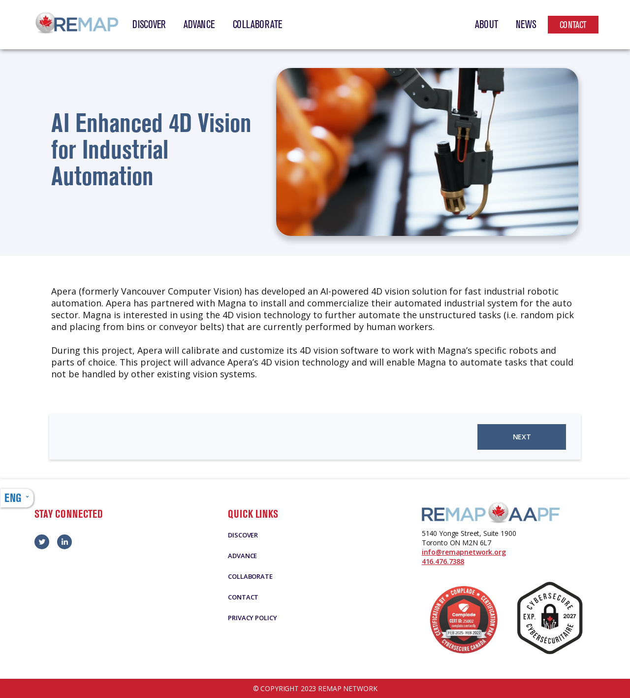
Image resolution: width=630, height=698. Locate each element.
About (486, 24)
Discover (149, 24)
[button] (16, 498)
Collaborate (258, 24)
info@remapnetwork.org (464, 552)
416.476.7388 (443, 561)
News (526, 24)
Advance (199, 24)
